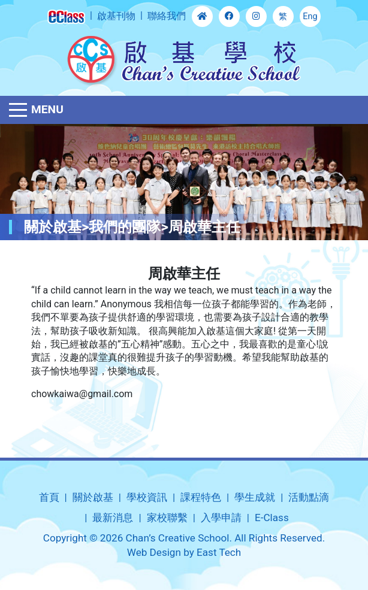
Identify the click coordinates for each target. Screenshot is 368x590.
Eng (310, 16)
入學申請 (221, 518)
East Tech (219, 552)
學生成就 (254, 497)
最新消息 (112, 518)
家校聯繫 (167, 518)
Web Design (154, 552)
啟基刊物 (116, 16)
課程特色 (200, 497)
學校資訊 (146, 497)
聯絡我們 (166, 16)
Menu (47, 109)
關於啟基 (93, 497)
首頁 (49, 497)
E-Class (272, 518)
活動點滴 (308, 497)
